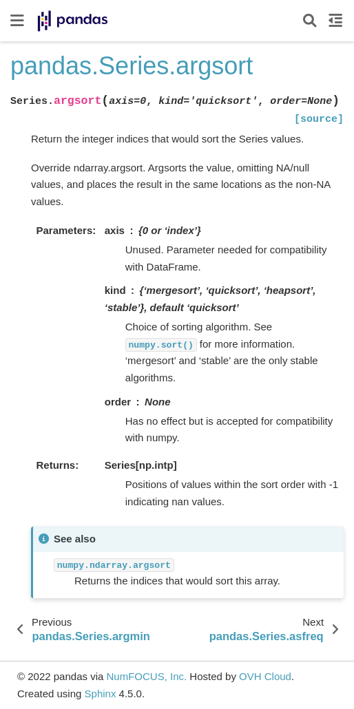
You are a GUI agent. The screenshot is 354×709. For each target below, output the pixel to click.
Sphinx (100, 693)
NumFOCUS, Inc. (146, 676)
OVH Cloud (265, 676)
